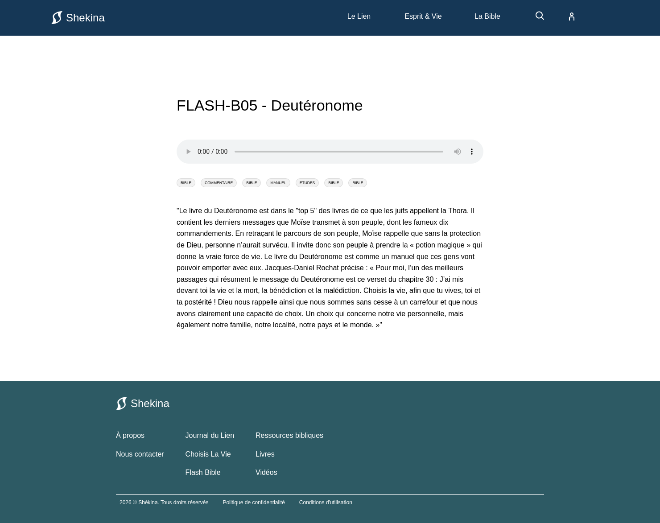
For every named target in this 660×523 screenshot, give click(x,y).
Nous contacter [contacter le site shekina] (140, 454)
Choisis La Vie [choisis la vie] (208, 454)
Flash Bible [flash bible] (203, 472)
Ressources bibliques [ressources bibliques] (289, 435)
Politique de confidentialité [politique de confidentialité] (254, 502)
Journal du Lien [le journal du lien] (210, 435)
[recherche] (535, 19)
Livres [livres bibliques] (265, 454)
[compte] (564, 16)
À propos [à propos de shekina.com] (130, 435)
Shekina (78, 17)
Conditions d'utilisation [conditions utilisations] (325, 502)
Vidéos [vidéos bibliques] (266, 472)
